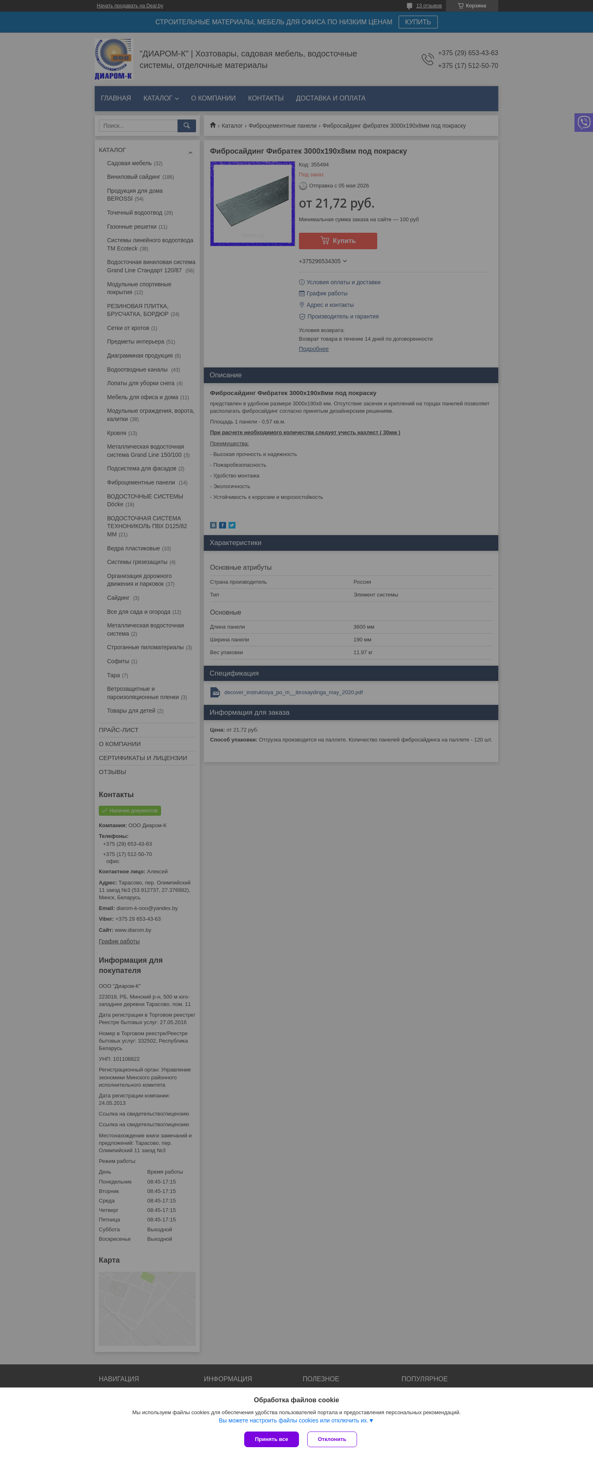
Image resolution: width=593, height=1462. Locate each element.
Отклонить (332, 1439)
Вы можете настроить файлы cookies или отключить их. (293, 1420)
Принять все (271, 1439)
